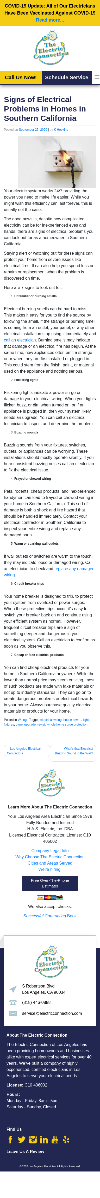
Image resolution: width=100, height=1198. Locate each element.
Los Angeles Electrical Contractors (24, 751)
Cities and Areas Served (50, 863)
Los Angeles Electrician (42, 1166)
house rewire (72, 720)
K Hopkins (61, 129)
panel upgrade (26, 724)
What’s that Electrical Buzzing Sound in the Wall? (74, 751)
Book (50, 916)
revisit (42, 724)
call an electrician (20, 340)
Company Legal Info (49, 850)
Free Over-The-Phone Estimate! (50, 883)
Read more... (50, 20)
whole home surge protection (67, 724)
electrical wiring (51, 720)
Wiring (22, 720)
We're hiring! (49, 869)
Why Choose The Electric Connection (50, 857)
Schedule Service (66, 77)
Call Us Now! (21, 77)
